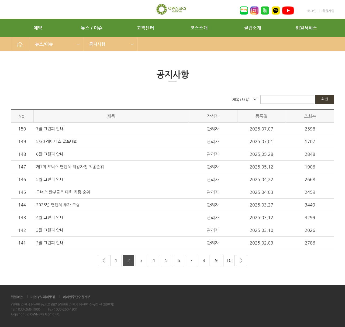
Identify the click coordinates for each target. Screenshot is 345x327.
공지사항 (97, 44)
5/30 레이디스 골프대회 (57, 141)
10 (228, 260)
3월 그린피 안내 (50, 230)
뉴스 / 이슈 (91, 28)
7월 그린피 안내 (50, 129)
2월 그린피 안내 (50, 243)
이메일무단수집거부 (76, 297)
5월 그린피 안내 (50, 179)
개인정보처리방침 (43, 297)
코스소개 (199, 28)
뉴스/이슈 (44, 44)
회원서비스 (306, 28)
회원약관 (17, 297)
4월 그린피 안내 (50, 217)
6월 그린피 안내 (50, 154)
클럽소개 (252, 28)
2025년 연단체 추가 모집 (58, 205)
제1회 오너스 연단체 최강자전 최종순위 (70, 167)
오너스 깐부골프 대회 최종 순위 (63, 192)
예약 (38, 28)
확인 (324, 99)
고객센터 (145, 28)
